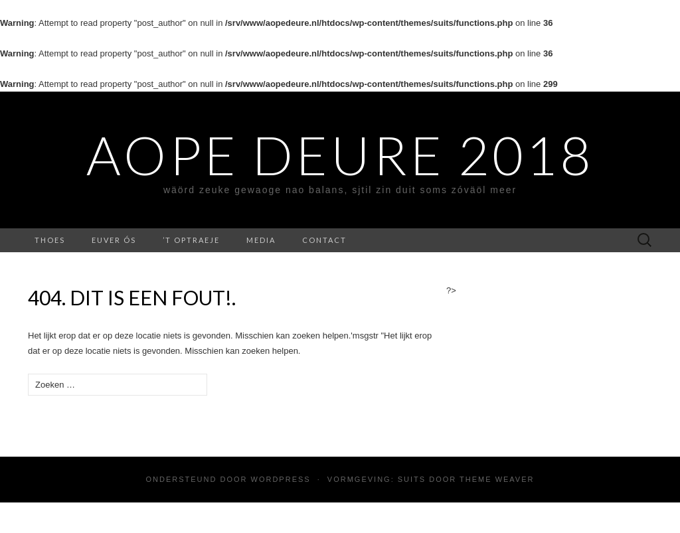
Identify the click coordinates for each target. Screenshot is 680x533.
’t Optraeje (191, 240)
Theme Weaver (497, 479)
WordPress (281, 479)
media (261, 240)
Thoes (50, 240)
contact (324, 240)
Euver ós (114, 240)
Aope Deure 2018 (340, 155)
